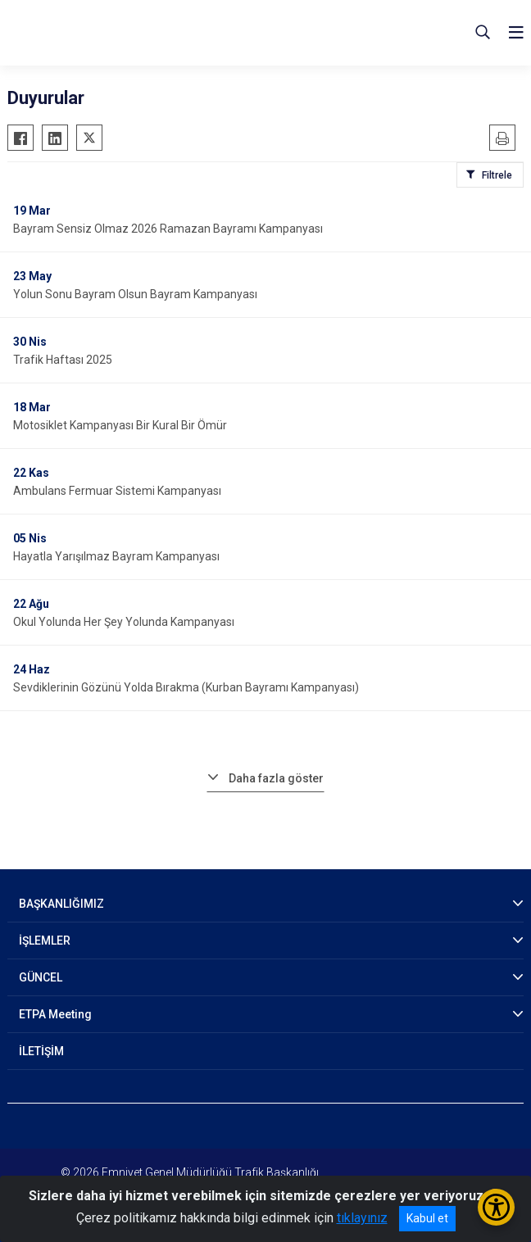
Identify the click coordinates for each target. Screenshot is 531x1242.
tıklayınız (362, 1218)
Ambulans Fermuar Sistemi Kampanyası (117, 490)
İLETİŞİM (41, 1051)
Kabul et (427, 1218)
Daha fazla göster (276, 778)
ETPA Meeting (55, 1014)
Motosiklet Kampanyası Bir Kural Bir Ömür (120, 425)
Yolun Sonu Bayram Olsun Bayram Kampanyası (135, 294)
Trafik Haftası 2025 (62, 359)
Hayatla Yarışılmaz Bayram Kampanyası (116, 556)
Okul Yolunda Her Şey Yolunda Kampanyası (123, 621)
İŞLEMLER (44, 940)
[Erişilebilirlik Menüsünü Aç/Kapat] (496, 1207)
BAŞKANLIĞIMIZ (61, 903)
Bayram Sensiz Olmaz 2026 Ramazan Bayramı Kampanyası (168, 228)
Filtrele (497, 175)
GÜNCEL (40, 977)
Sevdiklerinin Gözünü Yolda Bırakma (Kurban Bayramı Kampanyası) (186, 687)
